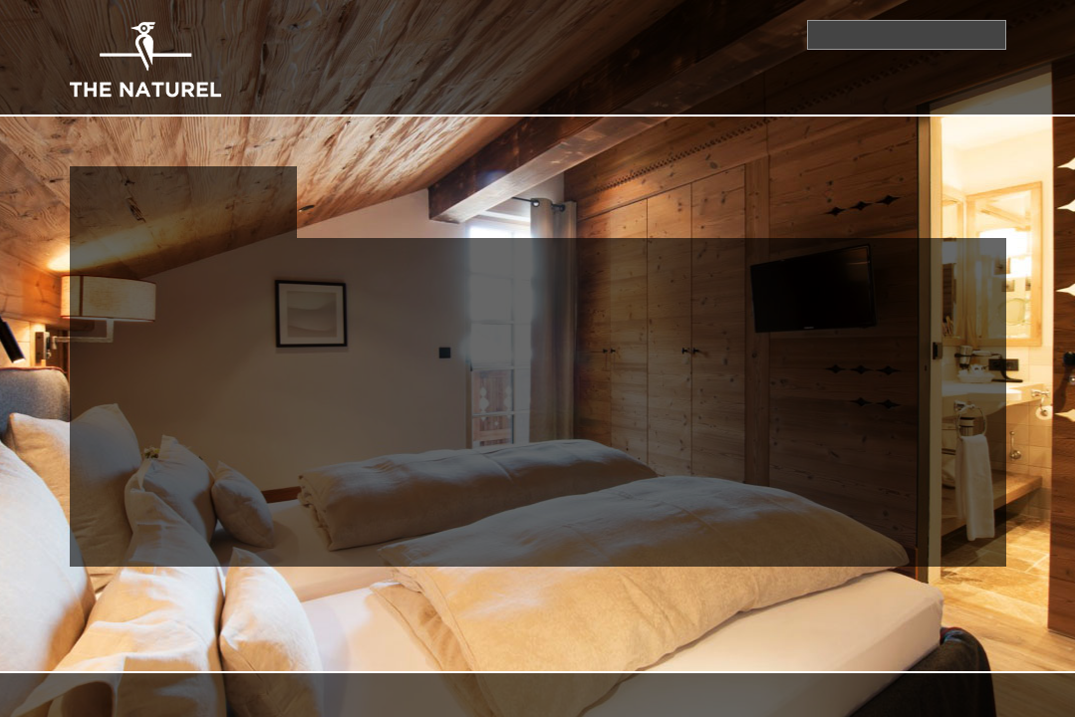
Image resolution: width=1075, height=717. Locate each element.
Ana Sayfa (532, 34)
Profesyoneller (847, 98)
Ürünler (485, 98)
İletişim (460, 34)
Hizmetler (563, 98)
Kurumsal (408, 98)
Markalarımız (660, 98)
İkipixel (507, 694)
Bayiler (696, 34)
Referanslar (957, 98)
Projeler (750, 98)
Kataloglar (618, 34)
